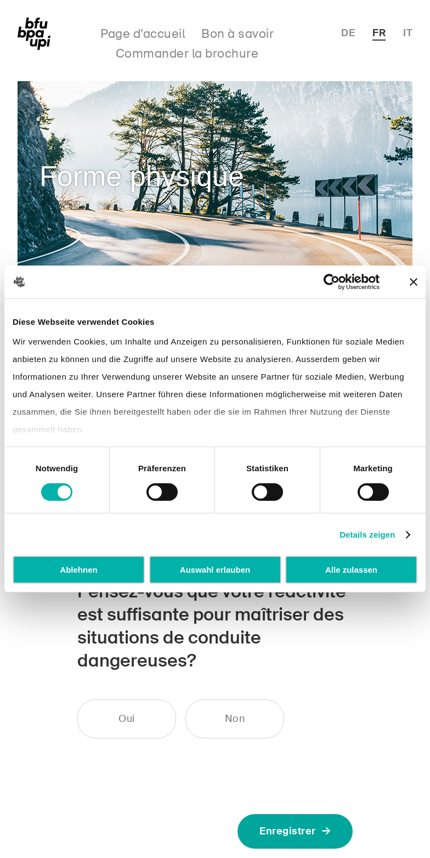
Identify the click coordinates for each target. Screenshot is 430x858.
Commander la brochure (187, 53)
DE (348, 32)
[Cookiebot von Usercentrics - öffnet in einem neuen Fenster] (332, 282)
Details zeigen (367, 534)
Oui (126, 718)
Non (235, 718)
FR (379, 32)
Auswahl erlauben (215, 569)
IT (407, 32)
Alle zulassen (351, 569)
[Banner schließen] (413, 282)
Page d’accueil (142, 34)
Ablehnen (78, 569)
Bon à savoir (237, 34)
